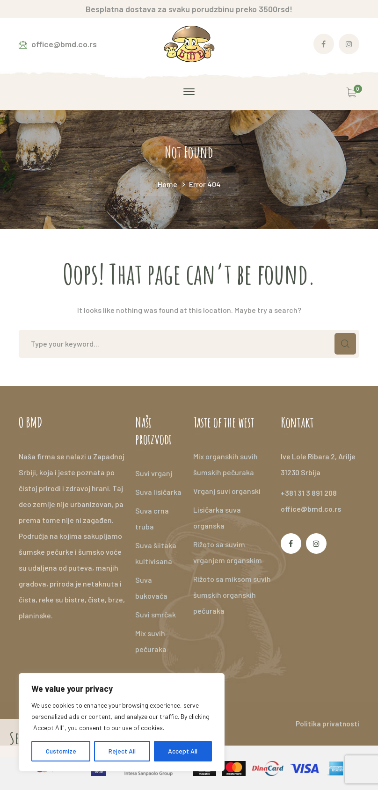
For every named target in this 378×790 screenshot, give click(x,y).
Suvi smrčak (155, 614)
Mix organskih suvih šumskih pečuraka (225, 464)
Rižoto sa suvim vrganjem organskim (227, 552)
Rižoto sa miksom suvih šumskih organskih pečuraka (232, 594)
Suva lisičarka (158, 491)
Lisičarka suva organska (217, 517)
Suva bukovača (151, 587)
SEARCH (345, 344)
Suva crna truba (152, 518)
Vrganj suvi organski (227, 490)
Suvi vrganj (153, 473)
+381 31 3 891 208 (309, 492)
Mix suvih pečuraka (151, 641)
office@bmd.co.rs (311, 508)
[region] (122, 722)
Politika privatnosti (327, 723)
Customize (61, 751)
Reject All (122, 751)
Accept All (182, 751)
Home (167, 184)
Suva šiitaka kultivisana (155, 553)
